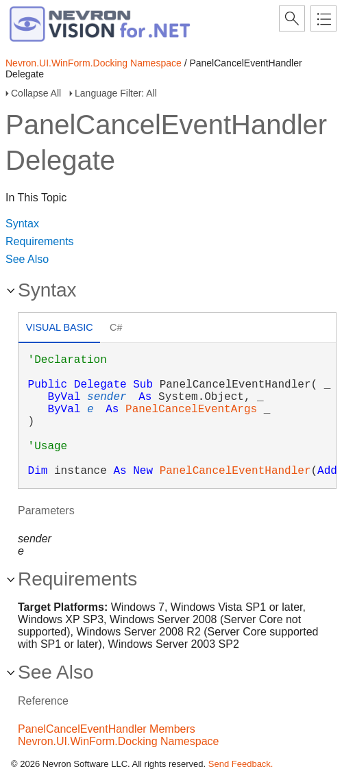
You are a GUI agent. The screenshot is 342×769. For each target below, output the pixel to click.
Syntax (22, 223)
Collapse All (36, 93)
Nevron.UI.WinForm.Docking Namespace (93, 63)
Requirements (39, 241)
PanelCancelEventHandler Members (106, 729)
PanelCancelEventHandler (235, 471)
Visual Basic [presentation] (59, 327)
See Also (27, 259)
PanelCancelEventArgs (191, 409)
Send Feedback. (240, 764)
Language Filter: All (116, 93)
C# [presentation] (116, 327)
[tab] (59, 329)
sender (107, 397)
